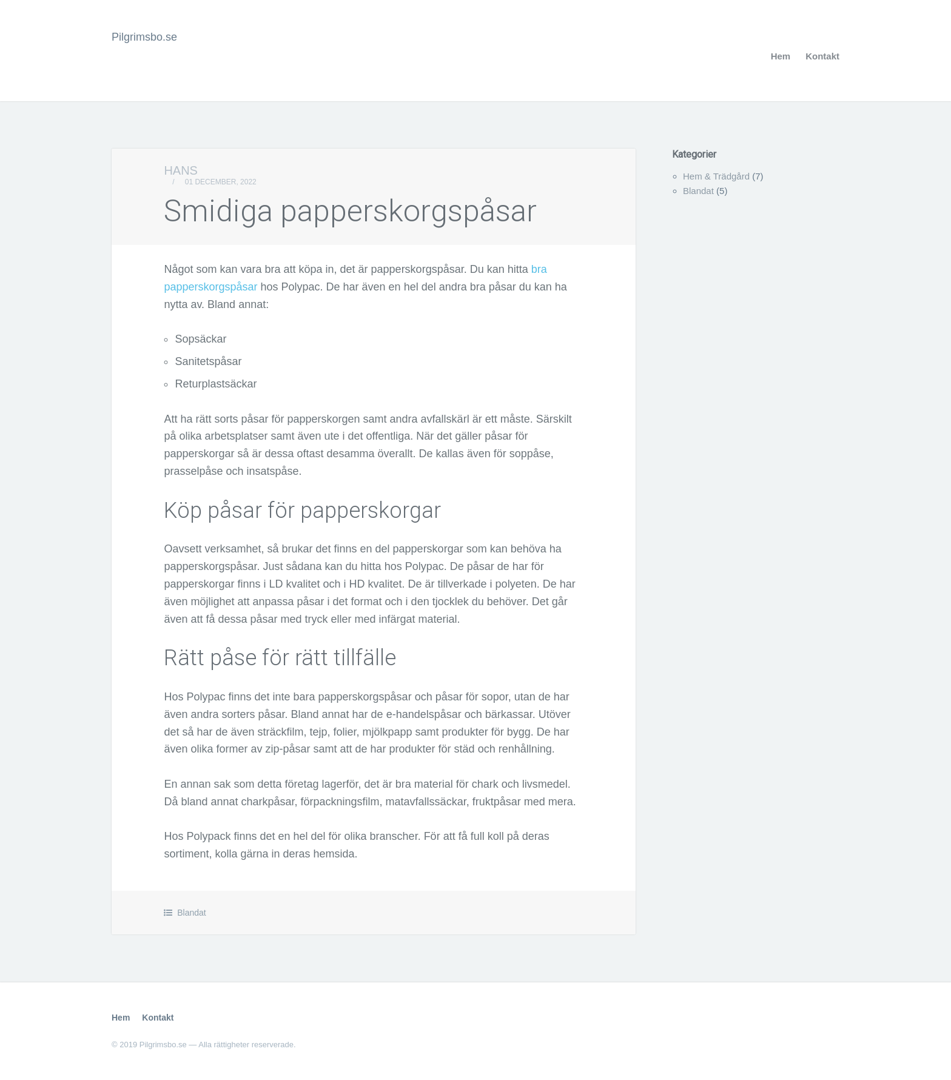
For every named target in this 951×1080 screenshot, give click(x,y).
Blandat (191, 912)
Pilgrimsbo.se (144, 37)
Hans (181, 170)
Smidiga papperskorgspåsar (350, 211)
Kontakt (822, 56)
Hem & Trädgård (716, 176)
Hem (781, 56)
